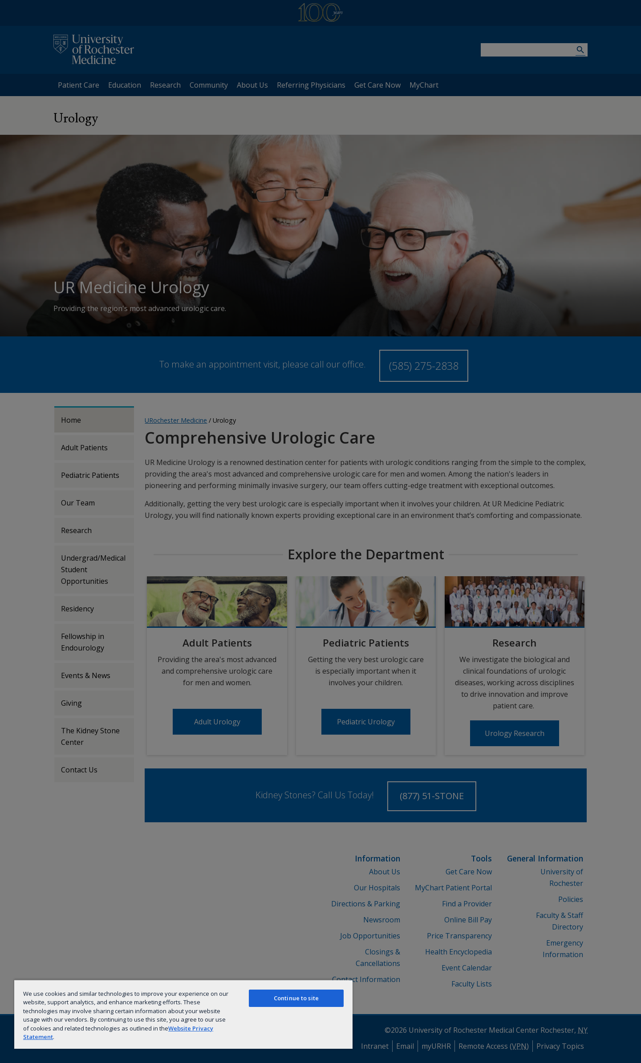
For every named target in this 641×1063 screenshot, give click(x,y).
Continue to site (296, 998)
